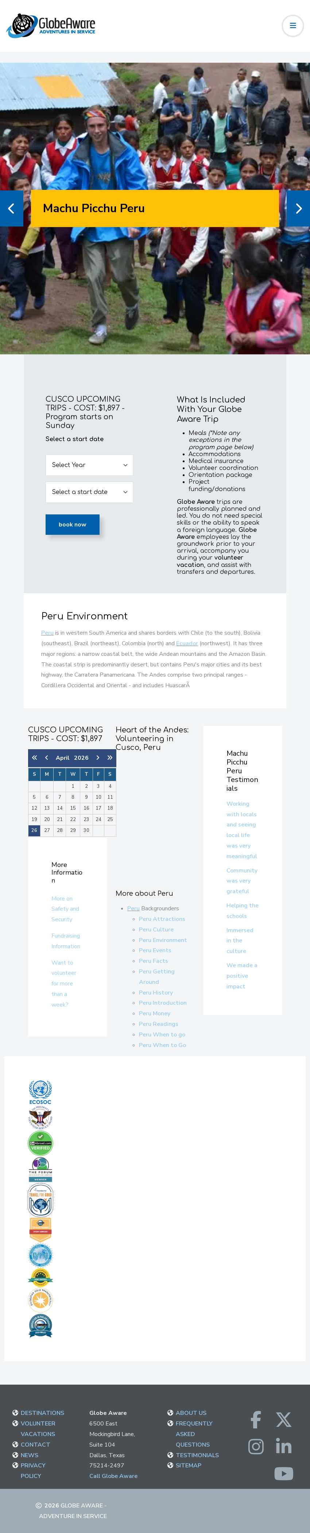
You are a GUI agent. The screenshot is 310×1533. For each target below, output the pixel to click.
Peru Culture (156, 930)
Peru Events (155, 950)
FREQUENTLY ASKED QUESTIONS (194, 1434)
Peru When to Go (162, 1045)
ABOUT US (191, 1413)
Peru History (156, 993)
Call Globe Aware (113, 1476)
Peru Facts (153, 961)
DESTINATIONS (42, 1413)
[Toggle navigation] (293, 26)
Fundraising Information (65, 941)
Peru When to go (162, 1035)
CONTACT (35, 1445)
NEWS (29, 1455)
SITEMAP (188, 1466)
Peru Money (154, 1013)
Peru (47, 633)
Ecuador (187, 643)
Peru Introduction (163, 1003)
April (65, 758)
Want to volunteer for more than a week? (63, 984)
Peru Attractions (162, 919)
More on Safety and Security (65, 909)
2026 (81, 758)
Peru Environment (163, 940)
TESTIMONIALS (197, 1455)
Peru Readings (158, 1024)
